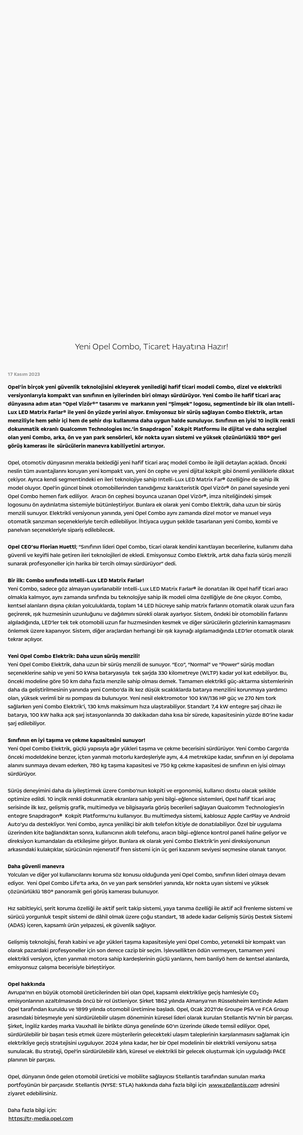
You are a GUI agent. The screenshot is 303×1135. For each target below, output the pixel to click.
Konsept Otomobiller (172, 930)
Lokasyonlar (233, 944)
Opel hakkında (245, 912)
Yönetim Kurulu (237, 937)
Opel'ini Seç (25, 951)
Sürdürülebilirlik (237, 951)
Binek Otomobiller (31, 923)
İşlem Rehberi (235, 958)
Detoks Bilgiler (235, 965)
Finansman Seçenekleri (105, 930)
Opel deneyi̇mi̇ (176, 912)
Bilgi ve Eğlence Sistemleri (177, 923)
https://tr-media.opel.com (40, 823)
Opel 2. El (22, 958)
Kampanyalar (105, 912)
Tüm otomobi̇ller (42, 912)
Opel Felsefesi (235, 923)
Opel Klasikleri (165, 937)
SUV (18, 930)
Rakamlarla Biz (236, 930)
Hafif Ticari (24, 937)
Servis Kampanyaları (102, 937)
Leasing (90, 944)
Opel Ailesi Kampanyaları (106, 923)
